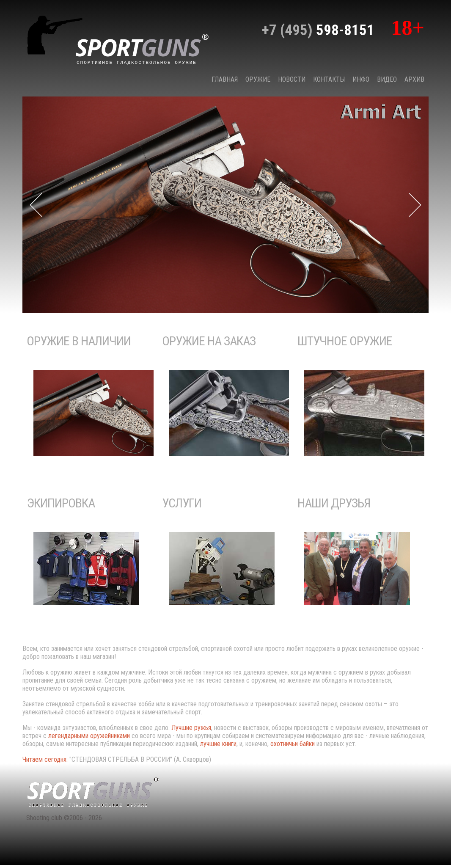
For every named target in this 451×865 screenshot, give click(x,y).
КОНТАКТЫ (329, 79)
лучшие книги (218, 744)
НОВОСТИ (291, 79)
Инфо (360, 79)
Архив (414, 79)
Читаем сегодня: (45, 759)
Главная (225, 79)
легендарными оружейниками (89, 736)
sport (142, 48)
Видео (387, 79)
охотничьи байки (292, 744)
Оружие (257, 79)
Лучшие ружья (191, 728)
